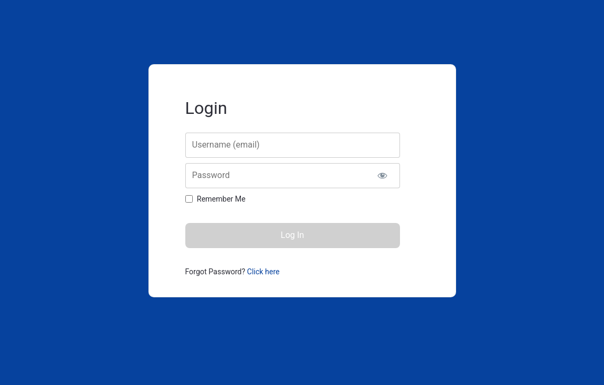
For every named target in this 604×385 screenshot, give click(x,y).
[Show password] (382, 175)
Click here (263, 271)
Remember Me (221, 199)
